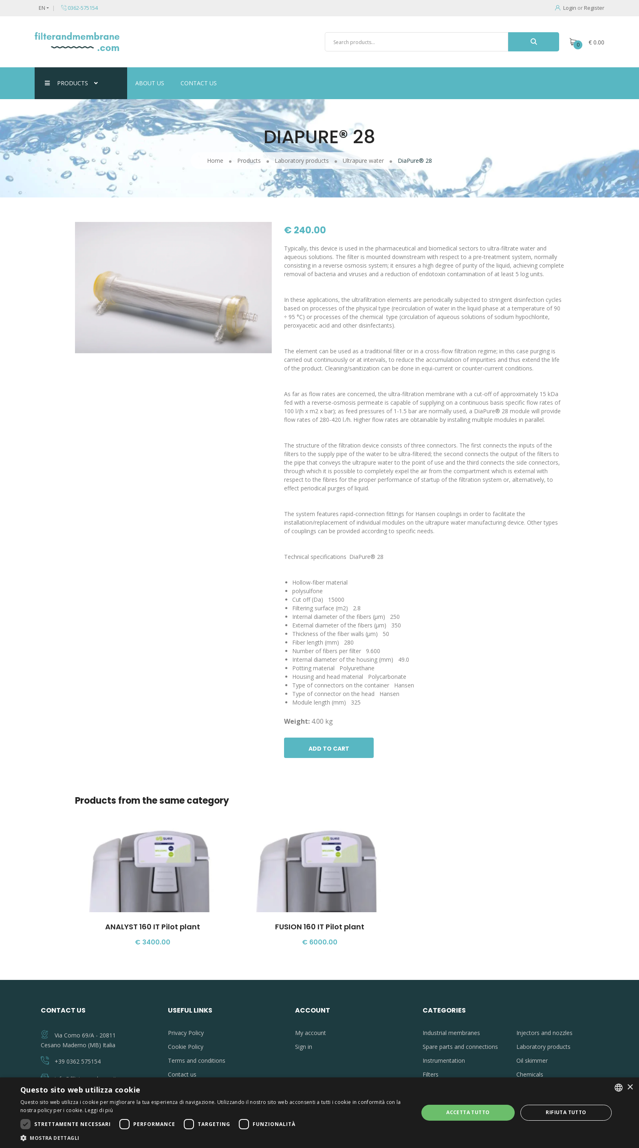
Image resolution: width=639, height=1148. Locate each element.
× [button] (630, 1087)
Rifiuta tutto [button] (566, 1112)
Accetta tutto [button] (467, 1112)
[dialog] (319, 1112)
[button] (213, 1138)
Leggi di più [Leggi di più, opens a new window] (99, 1110)
